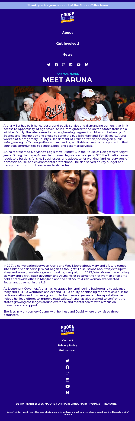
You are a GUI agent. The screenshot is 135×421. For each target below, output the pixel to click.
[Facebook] (56, 65)
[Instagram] (63, 65)
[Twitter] (48, 65)
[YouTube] (79, 65)
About (67, 33)
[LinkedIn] (70, 65)
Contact (67, 340)
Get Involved (67, 43)
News (67, 54)
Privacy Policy (67, 345)
